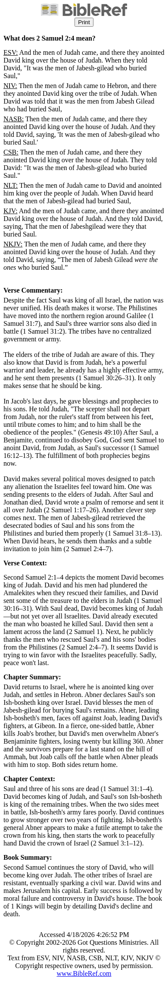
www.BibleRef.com (84, 973)
